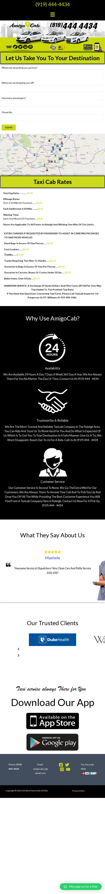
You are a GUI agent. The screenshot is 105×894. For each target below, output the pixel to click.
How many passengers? (52, 102)
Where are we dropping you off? (52, 86)
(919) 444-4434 (52, 4)
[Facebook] (61, 765)
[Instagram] (62, 769)
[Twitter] (67, 765)
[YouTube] (68, 769)
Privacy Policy (78, 791)
